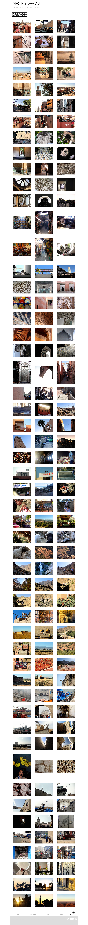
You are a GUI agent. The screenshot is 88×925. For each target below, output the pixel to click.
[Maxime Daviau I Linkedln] (73, 919)
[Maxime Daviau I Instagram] (68, 919)
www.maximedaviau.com (53, 919)
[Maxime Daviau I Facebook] (71, 919)
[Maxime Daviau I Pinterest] (76, 919)
